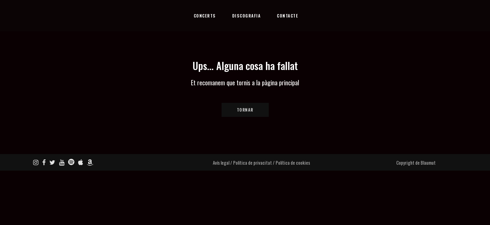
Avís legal (221, 162)
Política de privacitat (252, 162)
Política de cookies (293, 162)
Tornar (245, 110)
